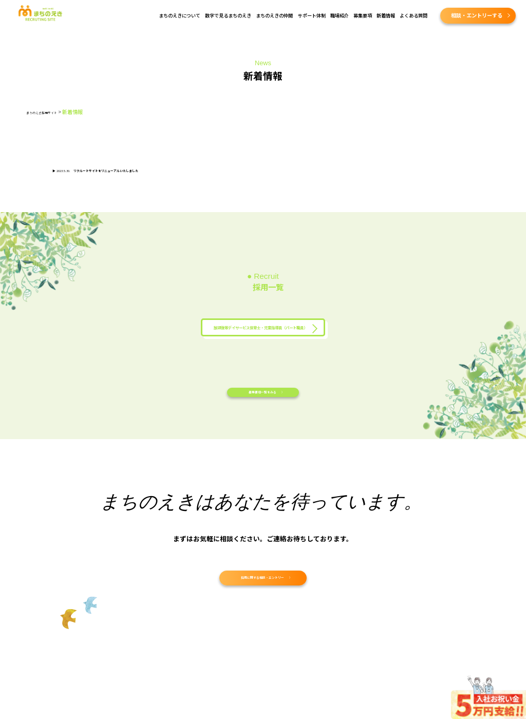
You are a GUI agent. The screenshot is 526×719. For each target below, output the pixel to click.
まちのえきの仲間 (274, 15)
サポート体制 (312, 15)
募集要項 (362, 15)
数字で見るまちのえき (228, 15)
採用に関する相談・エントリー (261, 608)
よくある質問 (413, 15)
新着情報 (386, 15)
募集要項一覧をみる (261, 413)
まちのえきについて (179, 15)
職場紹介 (339, 15)
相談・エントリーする (476, 15)
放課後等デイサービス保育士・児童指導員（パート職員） (260, 332)
